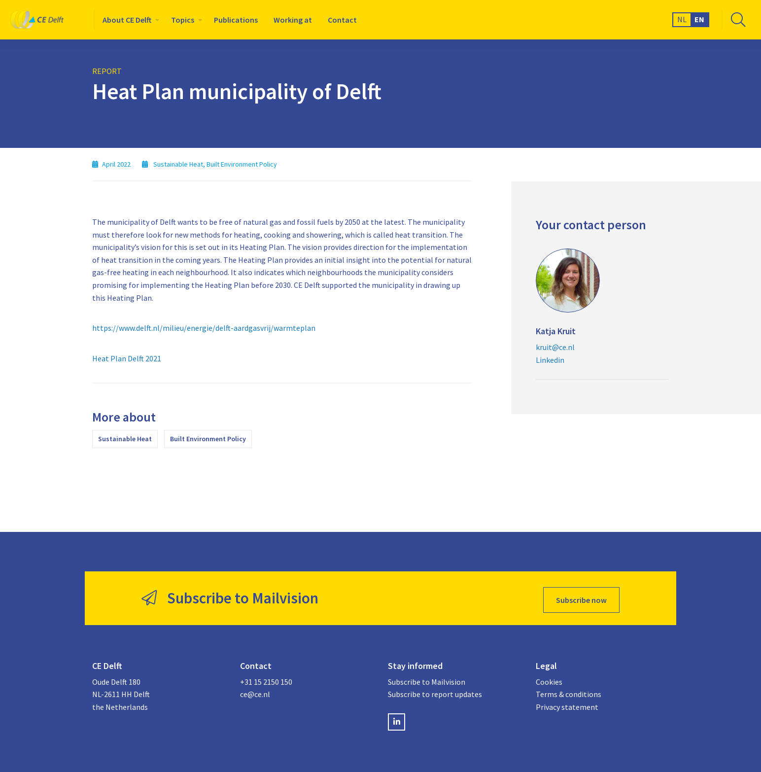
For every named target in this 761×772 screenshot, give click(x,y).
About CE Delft (127, 20)
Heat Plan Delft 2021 (126, 358)
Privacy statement (567, 704)
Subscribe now (581, 596)
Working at (293, 20)
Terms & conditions (568, 691)
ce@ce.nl (255, 691)
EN (699, 19)
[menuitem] (129, 19)
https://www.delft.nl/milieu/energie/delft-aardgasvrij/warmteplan (203, 328)
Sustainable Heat (125, 438)
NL (682, 19)
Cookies (549, 679)
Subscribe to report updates (435, 691)
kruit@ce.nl (555, 347)
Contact (342, 20)
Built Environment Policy (208, 438)
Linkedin (550, 360)
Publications (236, 20)
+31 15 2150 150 (266, 679)
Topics (182, 20)
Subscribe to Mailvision (426, 679)
